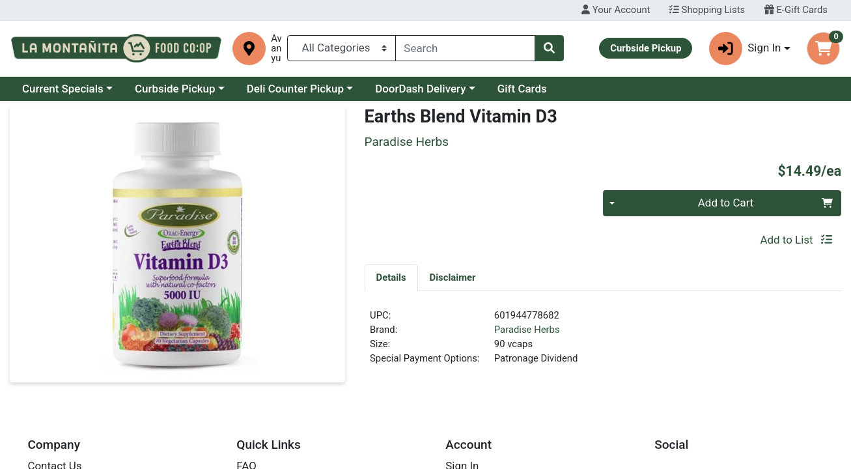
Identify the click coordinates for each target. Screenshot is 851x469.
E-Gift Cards (796, 10)
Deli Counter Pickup (295, 88)
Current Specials (63, 88)
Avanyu (276, 48)
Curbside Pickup (175, 88)
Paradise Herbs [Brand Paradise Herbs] (527, 329)
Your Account (615, 10)
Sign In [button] (745, 48)
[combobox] (465, 48)
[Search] (465, 48)
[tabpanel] (603, 342)
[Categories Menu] (341, 48)
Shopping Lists (707, 10)
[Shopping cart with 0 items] (823, 48)
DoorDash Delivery (420, 88)
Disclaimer (453, 277)
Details (391, 277)
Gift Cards (522, 88)
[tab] (391, 277)
